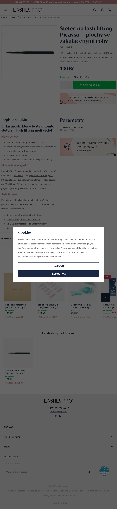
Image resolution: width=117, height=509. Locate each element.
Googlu (53, 247)
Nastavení (58, 265)
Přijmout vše (58, 273)
